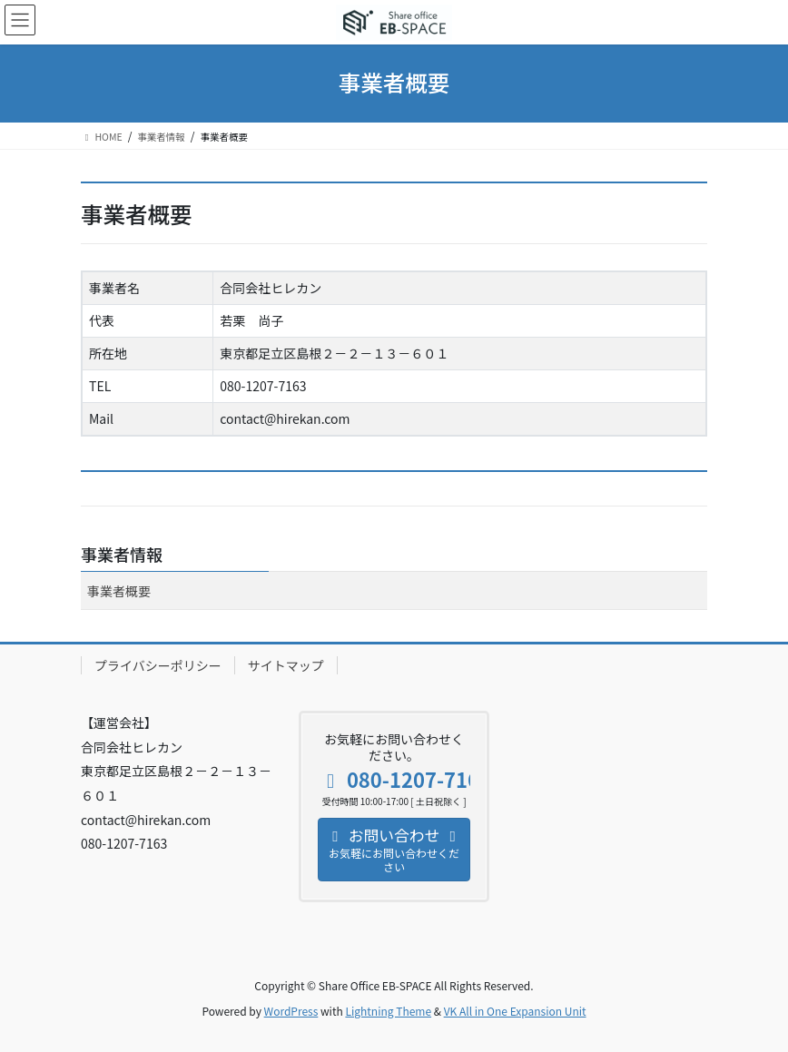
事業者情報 (122, 553)
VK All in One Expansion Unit (515, 1010)
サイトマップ (286, 665)
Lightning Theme (388, 1010)
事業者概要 (119, 591)
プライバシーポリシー (158, 665)
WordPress (291, 1010)
